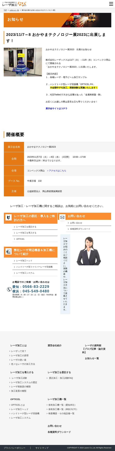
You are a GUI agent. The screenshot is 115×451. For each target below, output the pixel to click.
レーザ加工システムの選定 (24, 382)
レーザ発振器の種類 (21, 386)
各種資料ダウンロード (80, 229)
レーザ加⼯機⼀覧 (57, 399)
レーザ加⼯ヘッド (24, 261)
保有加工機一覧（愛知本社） (62, 405)
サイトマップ (41, 448)
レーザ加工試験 (19, 378)
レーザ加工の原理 (19, 355)
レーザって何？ (18, 351)
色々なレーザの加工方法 (23, 364)
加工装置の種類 (18, 391)
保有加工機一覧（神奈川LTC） (63, 409)
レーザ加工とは (18, 345)
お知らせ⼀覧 (92, 358)
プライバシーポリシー (14, 448)
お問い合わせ (76, 223)
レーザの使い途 (18, 360)
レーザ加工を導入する (26, 233)
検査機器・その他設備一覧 (61, 413)
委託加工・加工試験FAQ (60, 378)
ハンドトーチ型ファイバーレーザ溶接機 (34, 267)
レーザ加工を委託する (26, 227)
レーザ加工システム (25, 273)
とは (18, 405)
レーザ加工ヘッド (19, 409)
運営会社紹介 (55, 345)
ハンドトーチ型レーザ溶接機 (25, 413)
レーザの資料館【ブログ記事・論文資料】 (93, 349)
